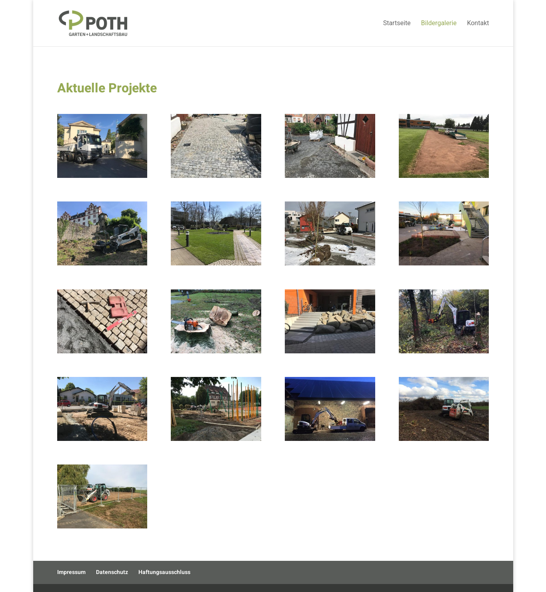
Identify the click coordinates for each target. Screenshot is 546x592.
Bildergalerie (439, 24)
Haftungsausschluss (164, 572)
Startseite (397, 24)
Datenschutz (112, 572)
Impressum (71, 572)
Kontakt (478, 24)
